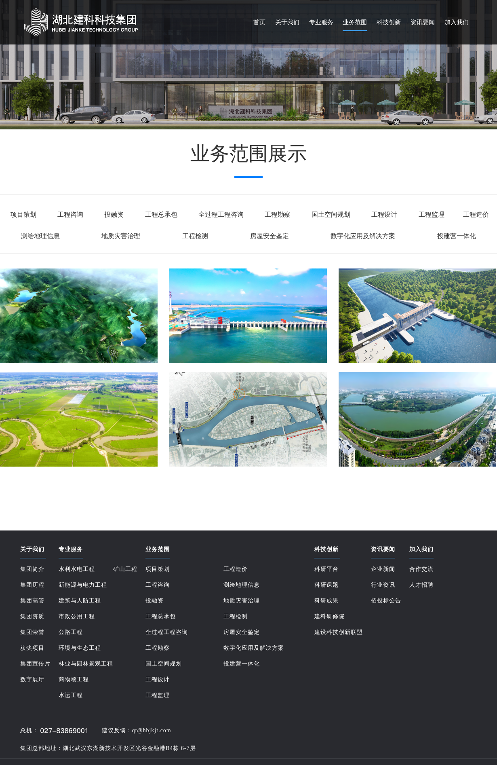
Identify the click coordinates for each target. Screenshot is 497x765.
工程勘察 (278, 214)
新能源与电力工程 (83, 585)
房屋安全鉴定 (269, 235)
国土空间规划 (331, 214)
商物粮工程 (74, 679)
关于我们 (287, 22)
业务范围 (355, 22)
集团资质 (32, 616)
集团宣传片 (35, 664)
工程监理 (431, 214)
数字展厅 (32, 679)
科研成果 (326, 601)
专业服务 (321, 22)
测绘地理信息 (40, 235)
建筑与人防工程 (80, 601)
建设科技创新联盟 (338, 632)
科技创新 (389, 22)
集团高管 (32, 601)
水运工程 (71, 695)
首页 (259, 22)
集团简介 (32, 569)
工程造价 (476, 214)
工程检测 (195, 235)
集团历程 (32, 585)
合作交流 (421, 569)
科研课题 (326, 585)
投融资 (114, 214)
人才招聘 (421, 585)
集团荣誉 (32, 632)
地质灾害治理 (120, 235)
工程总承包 (161, 214)
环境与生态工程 (80, 648)
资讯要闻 (423, 22)
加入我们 (456, 22)
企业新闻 (383, 569)
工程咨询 (70, 214)
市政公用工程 (77, 616)
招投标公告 (386, 601)
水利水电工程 (77, 569)
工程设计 (384, 214)
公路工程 (71, 632)
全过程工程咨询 (221, 214)
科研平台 (326, 569)
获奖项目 (32, 648)
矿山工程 (125, 569)
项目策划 (23, 214)
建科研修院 (329, 616)
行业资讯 (383, 585)
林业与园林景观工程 (86, 664)
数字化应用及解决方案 (363, 235)
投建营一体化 (456, 235)
